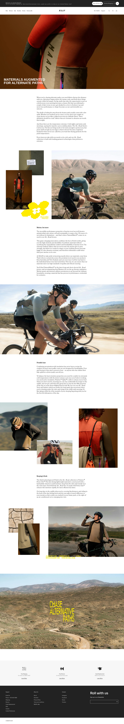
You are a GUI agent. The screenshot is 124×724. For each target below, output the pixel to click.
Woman (11, 10)
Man (7, 10)
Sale (15, 10)
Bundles (19, 10)
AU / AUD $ (96, 10)
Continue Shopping (109, 3)
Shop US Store (97, 3)
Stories (23, 10)
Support (103, 10)
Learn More (24, 678)
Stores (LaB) (29, 10)
